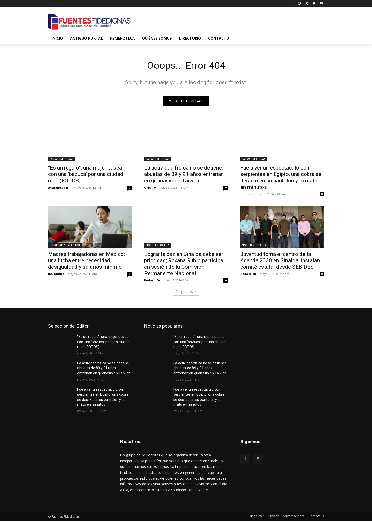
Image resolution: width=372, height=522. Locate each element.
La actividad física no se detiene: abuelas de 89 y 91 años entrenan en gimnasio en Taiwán (184, 175)
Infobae (246, 195)
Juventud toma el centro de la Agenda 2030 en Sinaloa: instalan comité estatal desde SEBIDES (280, 261)
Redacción (152, 281)
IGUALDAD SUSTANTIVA (65, 246)
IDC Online (56, 275)
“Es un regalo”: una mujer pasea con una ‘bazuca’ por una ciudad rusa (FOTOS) (85, 175)
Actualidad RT (59, 188)
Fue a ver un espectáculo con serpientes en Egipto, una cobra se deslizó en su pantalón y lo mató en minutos (280, 178)
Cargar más (186, 292)
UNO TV (150, 188)
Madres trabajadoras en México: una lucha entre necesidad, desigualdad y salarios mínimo (86, 261)
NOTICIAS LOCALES (158, 246)
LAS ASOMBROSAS (61, 160)
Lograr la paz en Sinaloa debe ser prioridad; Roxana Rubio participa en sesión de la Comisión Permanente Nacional (183, 265)
